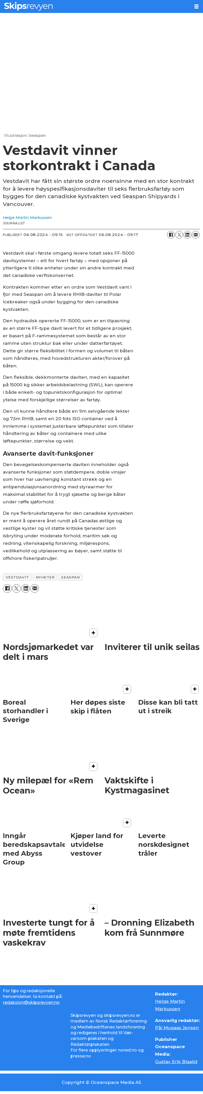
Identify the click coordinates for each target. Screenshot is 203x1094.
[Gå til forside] (28, 6)
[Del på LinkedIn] (187, 235)
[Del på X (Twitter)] (179, 235)
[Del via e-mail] (196, 235)
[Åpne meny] (196, 7)
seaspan (70, 577)
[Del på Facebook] (171, 235)
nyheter (45, 577)
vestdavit (17, 577)
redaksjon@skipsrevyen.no (31, 1002)
